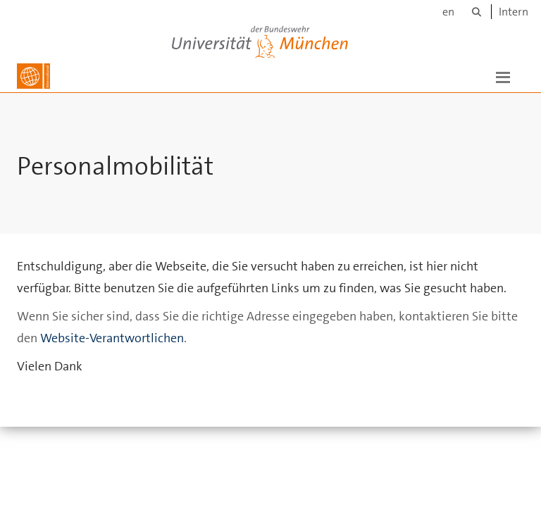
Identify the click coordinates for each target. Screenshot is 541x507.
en (448, 11)
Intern (513, 11)
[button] (503, 76)
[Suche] (476, 11)
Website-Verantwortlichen (112, 352)
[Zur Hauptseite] (33, 76)
